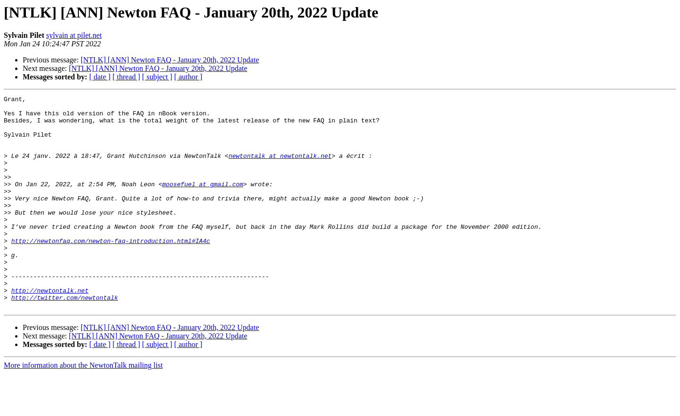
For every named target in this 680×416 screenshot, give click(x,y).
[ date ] (99, 77)
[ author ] (188, 77)
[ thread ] (126, 77)
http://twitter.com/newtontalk (64, 338)
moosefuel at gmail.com (202, 202)
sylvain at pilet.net (74, 35)
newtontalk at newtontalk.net (280, 168)
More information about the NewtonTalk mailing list (83, 408)
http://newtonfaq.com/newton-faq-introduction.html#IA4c (110, 270)
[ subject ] (157, 77)
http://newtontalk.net (50, 330)
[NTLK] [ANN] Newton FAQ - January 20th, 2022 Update (170, 60)
